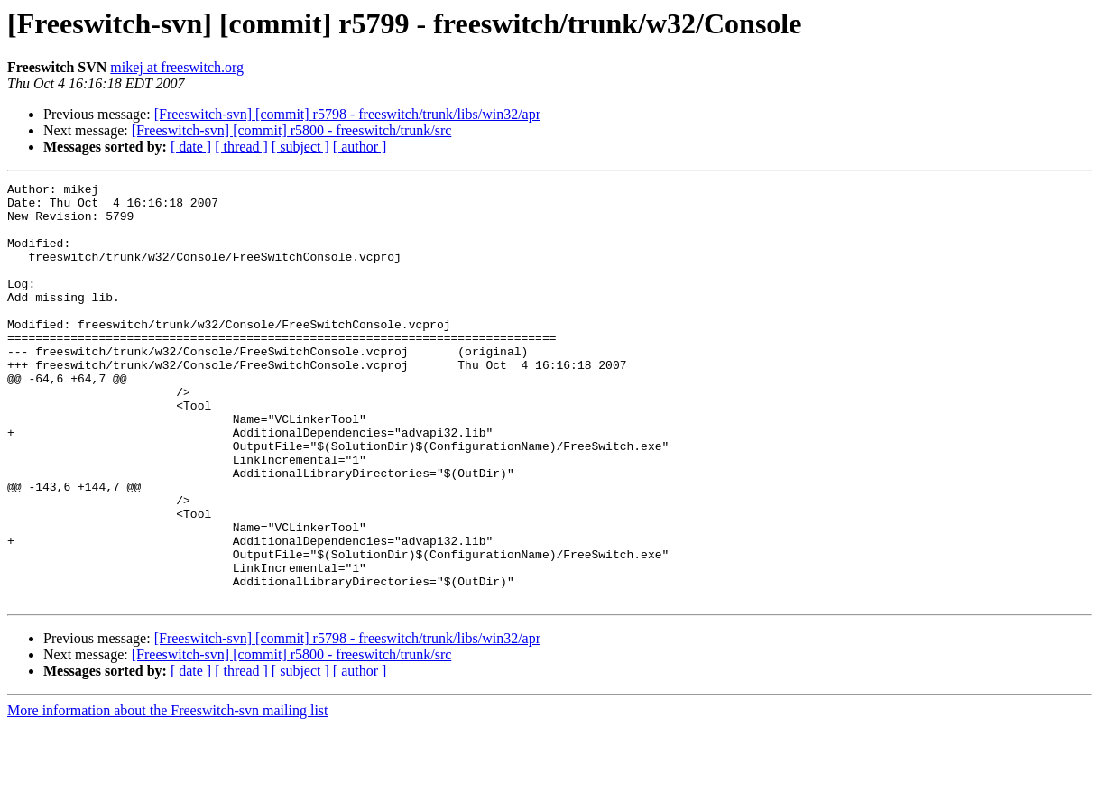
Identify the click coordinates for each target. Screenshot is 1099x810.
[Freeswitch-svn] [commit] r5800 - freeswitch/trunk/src (292, 130)
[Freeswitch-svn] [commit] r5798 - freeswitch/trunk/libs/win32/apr (347, 114)
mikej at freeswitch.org (177, 67)
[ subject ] (300, 146)
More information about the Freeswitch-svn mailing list (167, 794)
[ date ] (191, 146)
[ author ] (360, 146)
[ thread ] (241, 146)
